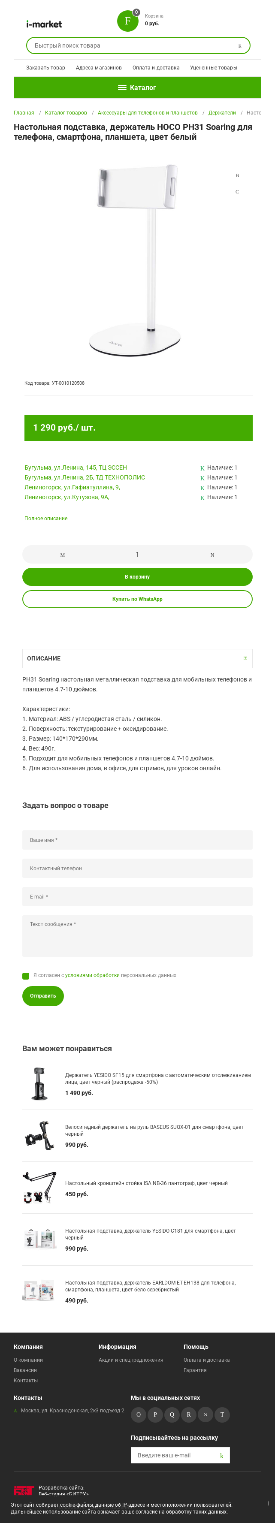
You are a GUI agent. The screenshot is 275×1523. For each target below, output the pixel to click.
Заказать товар (46, 68)
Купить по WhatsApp (137, 599)
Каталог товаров (66, 113)
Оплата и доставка (156, 68)
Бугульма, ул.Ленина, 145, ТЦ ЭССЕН (75, 467)
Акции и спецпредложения (131, 1360)
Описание (43, 658)
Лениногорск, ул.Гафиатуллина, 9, (72, 487)
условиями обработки (92, 975)
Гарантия (195, 1370)
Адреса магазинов (99, 68)
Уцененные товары (213, 68)
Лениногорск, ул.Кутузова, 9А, (66, 497)
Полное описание (45, 519)
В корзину (137, 577)
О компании (28, 1360)
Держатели (222, 113)
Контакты (26, 1381)
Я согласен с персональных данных (104, 975)
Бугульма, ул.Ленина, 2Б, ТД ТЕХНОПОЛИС (84, 477)
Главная (24, 113)
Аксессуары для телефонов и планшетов (148, 113)
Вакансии (25, 1370)
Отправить (43, 996)
